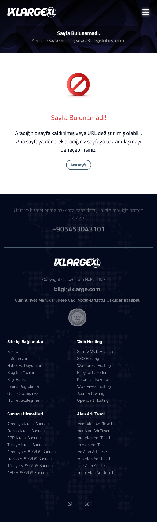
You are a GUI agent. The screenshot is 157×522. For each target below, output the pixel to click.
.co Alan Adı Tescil (93, 452)
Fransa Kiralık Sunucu (26, 431)
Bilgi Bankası (18, 380)
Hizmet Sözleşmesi (24, 401)
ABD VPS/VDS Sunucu (27, 473)
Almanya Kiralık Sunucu (28, 424)
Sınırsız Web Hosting (95, 352)
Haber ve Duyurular (24, 366)
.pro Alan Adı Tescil (93, 459)
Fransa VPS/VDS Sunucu (29, 459)
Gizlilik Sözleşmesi (23, 394)
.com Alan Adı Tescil (94, 424)
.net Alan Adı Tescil (93, 431)
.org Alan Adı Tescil (93, 438)
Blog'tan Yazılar (20, 373)
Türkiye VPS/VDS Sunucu (30, 466)
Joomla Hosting (90, 394)
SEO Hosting (88, 359)
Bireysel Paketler (92, 373)
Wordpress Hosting (94, 366)
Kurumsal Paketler (93, 380)
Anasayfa (79, 165)
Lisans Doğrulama (23, 387)
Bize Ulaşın (17, 352)
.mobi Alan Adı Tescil (95, 473)
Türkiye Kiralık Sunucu (26, 445)
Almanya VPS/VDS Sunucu (31, 452)
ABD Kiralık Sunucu (24, 438)
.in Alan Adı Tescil (92, 445)
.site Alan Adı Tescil (94, 466)
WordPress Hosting (94, 387)
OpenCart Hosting (93, 401)
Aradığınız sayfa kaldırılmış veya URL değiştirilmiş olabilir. (78, 40)
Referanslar (17, 359)
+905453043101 (78, 228)
